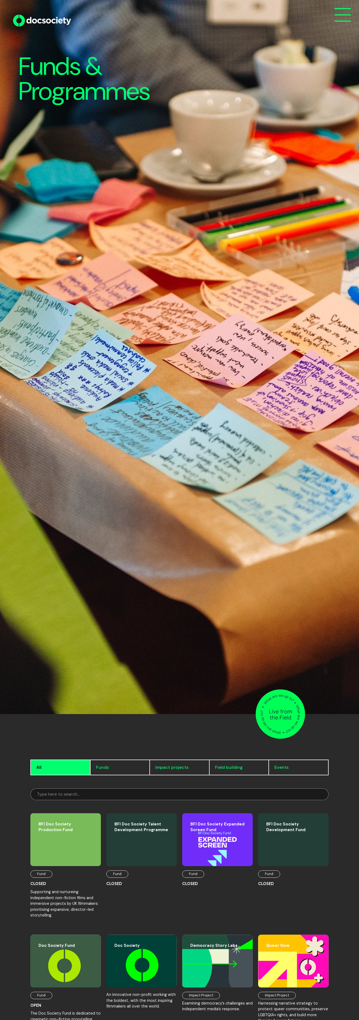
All (38, 767)
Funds (102, 767)
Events (281, 767)
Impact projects (171, 767)
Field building (229, 767)
